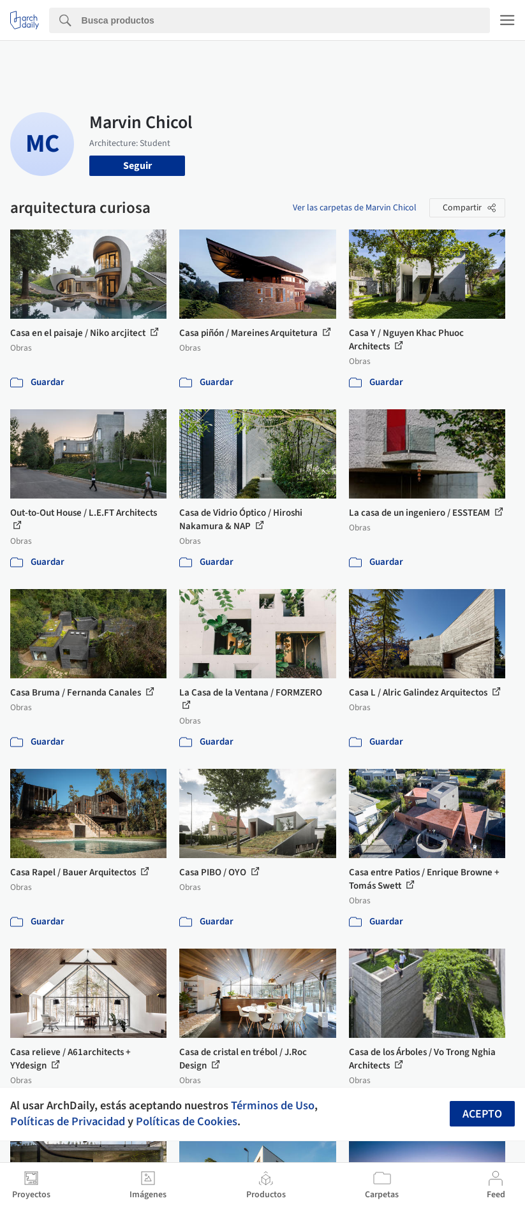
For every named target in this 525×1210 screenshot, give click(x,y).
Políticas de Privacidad (67, 1121)
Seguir (137, 166)
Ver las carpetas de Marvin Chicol (355, 207)
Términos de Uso (272, 1105)
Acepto (482, 1114)
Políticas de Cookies (186, 1121)
